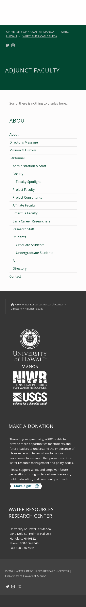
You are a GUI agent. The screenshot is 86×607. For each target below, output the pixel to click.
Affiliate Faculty (24, 205)
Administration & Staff (29, 166)
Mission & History (23, 150)
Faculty (18, 174)
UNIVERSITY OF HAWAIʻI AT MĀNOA (30, 32)
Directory (20, 268)
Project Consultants (27, 197)
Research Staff (23, 229)
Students (19, 237)
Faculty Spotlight (28, 181)
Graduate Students (30, 245)
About (14, 134)
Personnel (17, 158)
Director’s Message (24, 142)
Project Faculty (24, 189)
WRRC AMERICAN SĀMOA (39, 36)
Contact (15, 276)
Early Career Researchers (31, 221)
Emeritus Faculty (25, 213)
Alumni (18, 260)
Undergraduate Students (34, 253)
